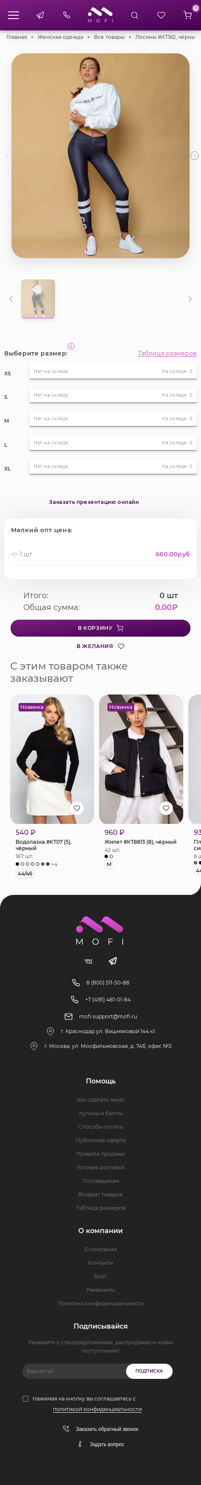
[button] (194, 155)
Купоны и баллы (100, 1113)
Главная (16, 37)
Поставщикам (100, 1181)
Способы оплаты (100, 1127)
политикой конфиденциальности (97, 1409)
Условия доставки (100, 1167)
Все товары (109, 37)
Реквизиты (100, 1290)
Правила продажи (100, 1154)
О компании (101, 1249)
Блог (100, 1276)
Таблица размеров (167, 353)
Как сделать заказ (100, 1100)
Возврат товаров (100, 1194)
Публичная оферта (101, 1140)
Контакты (100, 1263)
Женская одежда (60, 37)
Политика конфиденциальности (100, 1303)
